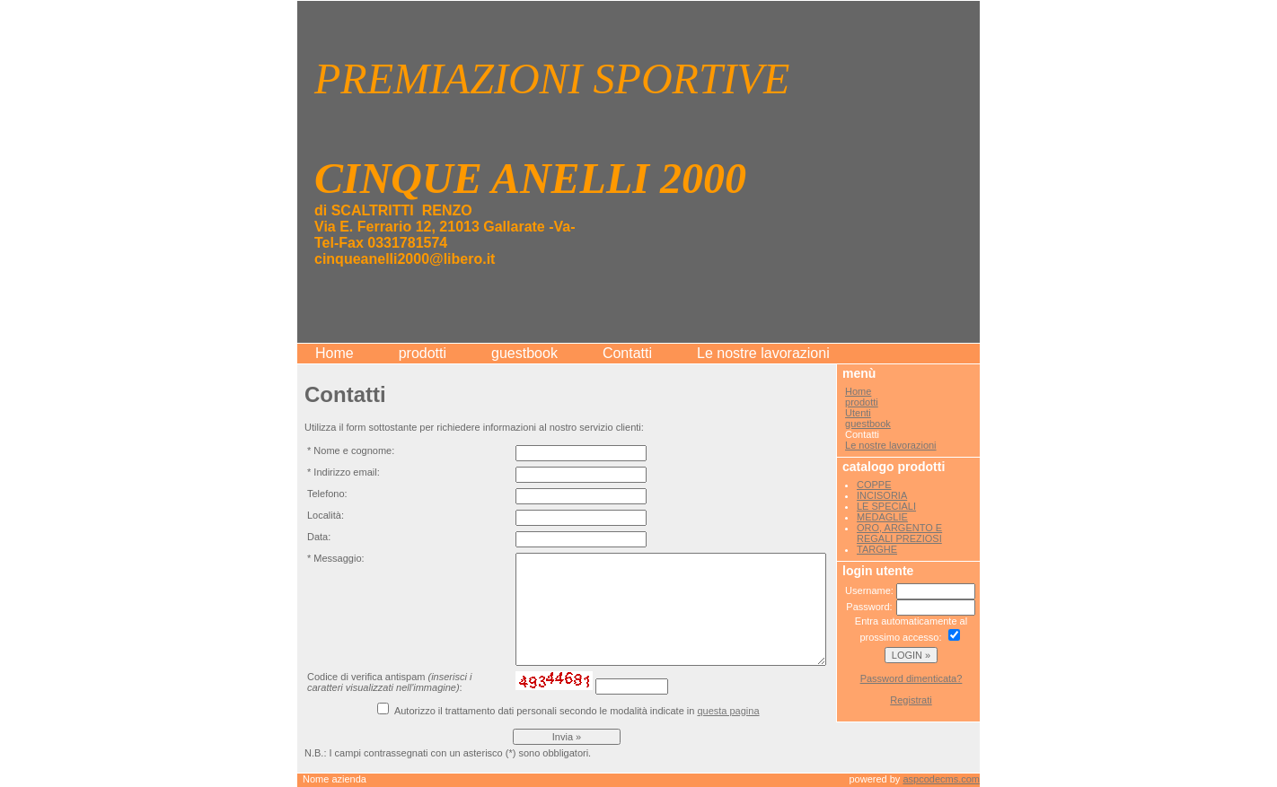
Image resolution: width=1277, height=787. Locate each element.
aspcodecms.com (941, 779)
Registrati (910, 700)
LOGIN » (911, 655)
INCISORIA (882, 495)
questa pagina (728, 710)
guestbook (524, 353)
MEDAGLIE (882, 517)
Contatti (627, 353)
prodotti (422, 353)
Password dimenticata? (911, 678)
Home (334, 353)
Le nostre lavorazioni (763, 353)
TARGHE (877, 549)
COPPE (874, 484)
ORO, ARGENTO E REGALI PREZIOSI (899, 533)
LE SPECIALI (886, 506)
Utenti (858, 412)
